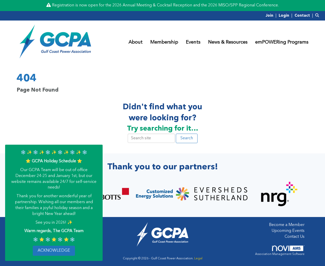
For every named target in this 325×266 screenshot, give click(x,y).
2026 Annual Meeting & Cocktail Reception (152, 5)
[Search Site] (318, 16)
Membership (164, 42)
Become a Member (287, 225)
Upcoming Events (288, 231)
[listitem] (272, 16)
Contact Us (295, 237)
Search (186, 138)
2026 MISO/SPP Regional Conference (243, 5)
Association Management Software (280, 250)
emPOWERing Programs (281, 42)
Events (193, 42)
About (135, 42)
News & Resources (227, 42)
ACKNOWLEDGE (54, 251)
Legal (198, 258)
